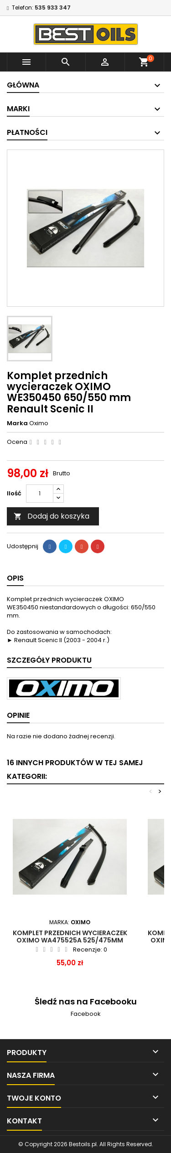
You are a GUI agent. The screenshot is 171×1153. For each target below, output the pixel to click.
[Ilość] (39, 493)
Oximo (38, 423)
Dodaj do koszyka (51, 516)
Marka (17, 423)
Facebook (86, 1013)
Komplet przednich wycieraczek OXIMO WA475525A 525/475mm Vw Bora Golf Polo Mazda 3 (70, 940)
